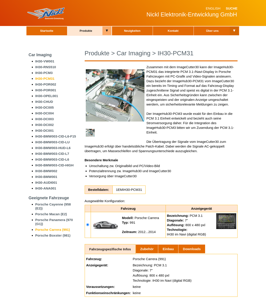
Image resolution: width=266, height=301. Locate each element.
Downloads (192, 249)
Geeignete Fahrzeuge (49, 198)
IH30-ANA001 (45, 188)
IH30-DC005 (44, 107)
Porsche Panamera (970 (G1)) (54, 222)
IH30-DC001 (44, 130)
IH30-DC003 (44, 119)
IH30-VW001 (44, 61)
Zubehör (147, 249)
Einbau (168, 249)
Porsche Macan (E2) (51, 214)
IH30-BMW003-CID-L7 (52, 153)
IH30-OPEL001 (46, 96)
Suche (232, 8)
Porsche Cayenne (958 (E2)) (53, 206)
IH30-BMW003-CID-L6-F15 (55, 136)
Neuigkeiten (132, 30)
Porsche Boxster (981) (52, 235)
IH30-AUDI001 (46, 182)
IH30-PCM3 (44, 73)
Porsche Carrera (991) (52, 229)
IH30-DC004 (44, 113)
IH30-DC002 (44, 125)
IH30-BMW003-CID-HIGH (54, 165)
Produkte (86, 30)
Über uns (212, 30)
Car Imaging (40, 55)
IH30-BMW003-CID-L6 (52, 159)
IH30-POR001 (45, 90)
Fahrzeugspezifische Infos (110, 249)
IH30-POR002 (45, 84)
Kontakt (173, 30)
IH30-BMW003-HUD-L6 (53, 148)
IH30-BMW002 (46, 171)
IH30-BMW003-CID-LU (52, 142)
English (213, 8)
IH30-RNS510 (45, 67)
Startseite (46, 30)
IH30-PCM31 (45, 78)
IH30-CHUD (44, 102)
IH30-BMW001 (46, 177)
